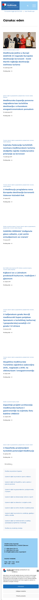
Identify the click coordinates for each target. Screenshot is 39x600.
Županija (5, 97)
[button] (38, 571)
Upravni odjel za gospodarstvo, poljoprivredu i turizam (16, 95)
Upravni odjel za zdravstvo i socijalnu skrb (18, 502)
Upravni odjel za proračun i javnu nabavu (18, 476)
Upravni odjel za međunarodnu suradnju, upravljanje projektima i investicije (18, 522)
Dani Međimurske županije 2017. (10, 268)
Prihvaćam (21, 586)
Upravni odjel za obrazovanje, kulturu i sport (19, 497)
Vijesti (17, 49)
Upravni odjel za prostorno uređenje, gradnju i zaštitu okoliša (19, 514)
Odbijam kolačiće (21, 591)
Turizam (5, 140)
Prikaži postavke (21, 596)
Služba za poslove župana (9, 49)
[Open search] (27, 5)
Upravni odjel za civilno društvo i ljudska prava (19, 508)
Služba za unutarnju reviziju (13, 528)
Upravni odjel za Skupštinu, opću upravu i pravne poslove (18, 483)
